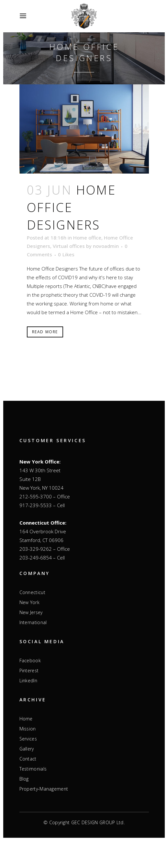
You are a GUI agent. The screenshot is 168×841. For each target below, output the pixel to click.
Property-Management (43, 789)
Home (26, 719)
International (33, 622)
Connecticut (32, 592)
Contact (28, 759)
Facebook (30, 660)
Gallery (26, 749)
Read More (45, 332)
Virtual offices (69, 246)
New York (29, 602)
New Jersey (31, 612)
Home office (87, 237)
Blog (24, 779)
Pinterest (29, 670)
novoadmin (106, 246)
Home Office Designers (71, 207)
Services (28, 739)
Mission (27, 729)
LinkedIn (28, 680)
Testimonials (33, 769)
